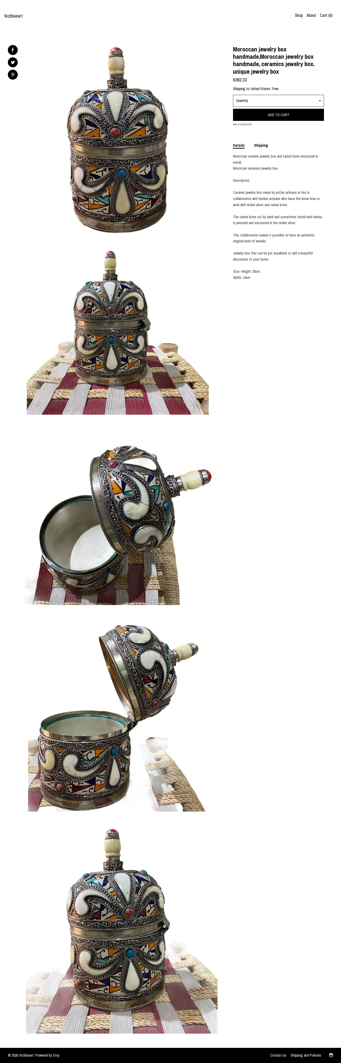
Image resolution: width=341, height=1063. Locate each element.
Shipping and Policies (306, 1055)
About (311, 15)
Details (239, 145)
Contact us (278, 1055)
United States (260, 88)
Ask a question (242, 124)
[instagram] (331, 1055)
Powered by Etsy (47, 1055)
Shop (299, 15)
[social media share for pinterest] (13, 75)
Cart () (326, 15)
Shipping (261, 145)
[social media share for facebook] (12, 50)
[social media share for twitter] (13, 63)
